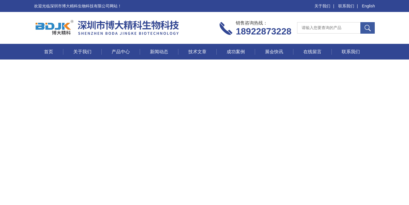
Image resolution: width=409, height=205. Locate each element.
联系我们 (346, 6)
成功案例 (236, 51)
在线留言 (312, 51)
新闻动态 (159, 51)
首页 (48, 51)
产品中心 (121, 51)
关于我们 (322, 6)
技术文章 (197, 51)
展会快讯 (274, 51)
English (368, 6)
